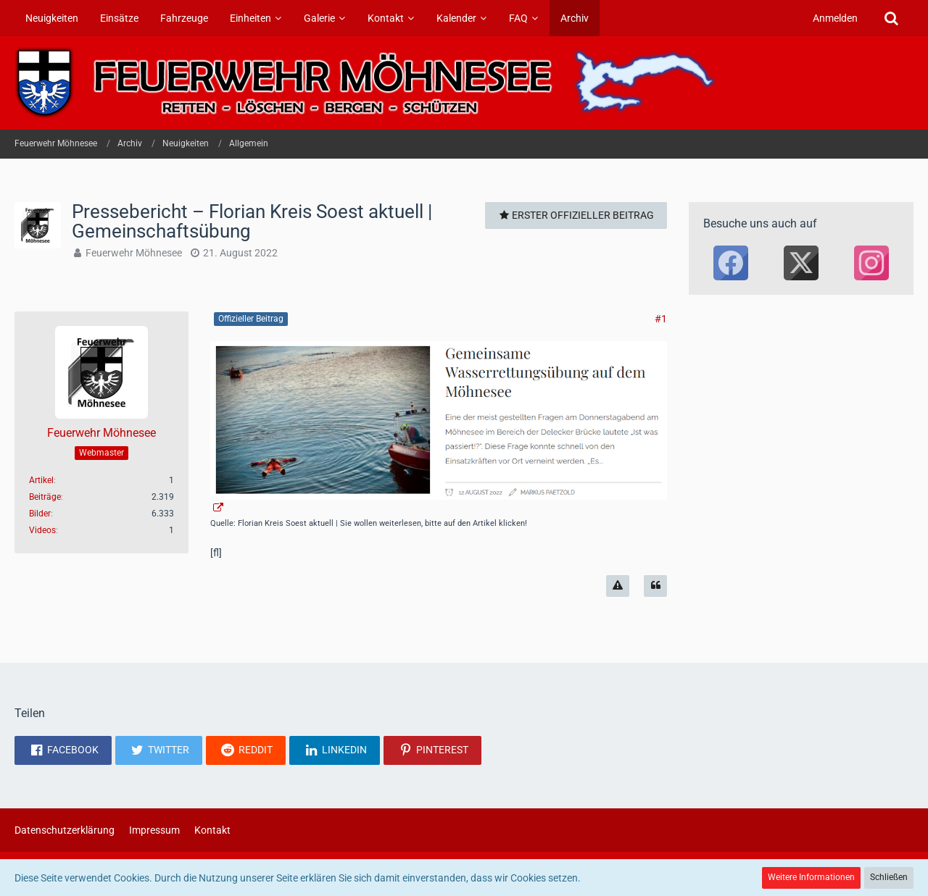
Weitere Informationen (811, 877)
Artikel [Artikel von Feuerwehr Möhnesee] (41, 480)
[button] (63, 750)
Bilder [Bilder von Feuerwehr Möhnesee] (40, 513)
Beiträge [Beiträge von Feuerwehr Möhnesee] (45, 497)
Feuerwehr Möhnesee (134, 253)
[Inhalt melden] (617, 586)
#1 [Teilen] (661, 319)
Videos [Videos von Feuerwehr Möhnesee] (42, 530)
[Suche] (891, 18)
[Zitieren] (655, 586)
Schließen (889, 877)
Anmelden (835, 18)
